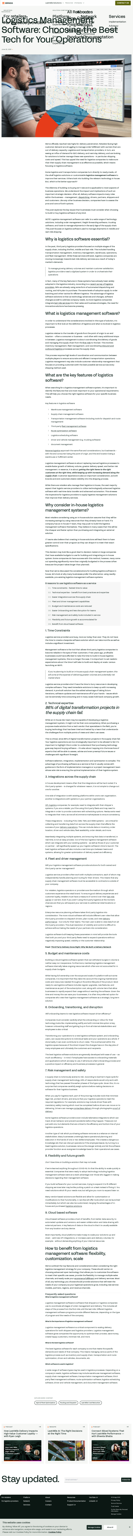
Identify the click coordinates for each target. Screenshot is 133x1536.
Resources (6, 12)
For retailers (6, 1497)
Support (71, 1505)
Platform (26, 1497)
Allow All (110, 1527)
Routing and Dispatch (68, 1403)
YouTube (93, 1497)
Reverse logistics (52, 450)
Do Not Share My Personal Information (119, 1510)
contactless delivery (82, 1108)
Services (26, 1505)
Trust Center (115, 1506)
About (47, 1497)
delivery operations (69, 827)
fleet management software (74, 426)
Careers (48, 1501)
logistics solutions (74, 1206)
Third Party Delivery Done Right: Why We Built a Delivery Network (81, 947)
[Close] (129, 1527)
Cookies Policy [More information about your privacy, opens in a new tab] (54, 1532)
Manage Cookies (116, 1514)
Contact (48, 1505)
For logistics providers (10, 1501)
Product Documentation (76, 1501)
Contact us (123, 3)
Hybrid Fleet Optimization (45, 1403)
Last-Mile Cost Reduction (90, 1403)
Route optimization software (64, 431)
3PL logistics (51, 805)
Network (26, 1501)
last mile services (62, 303)
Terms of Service (116, 1503)
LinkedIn (93, 1501)
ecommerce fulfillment (84, 1278)
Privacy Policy (115, 1500)
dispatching (83, 197)
